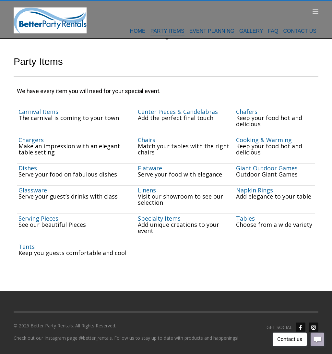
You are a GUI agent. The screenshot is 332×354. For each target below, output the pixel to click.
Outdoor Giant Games (267, 174)
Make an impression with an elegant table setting (69, 149)
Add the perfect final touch (175, 118)
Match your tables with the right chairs (183, 149)
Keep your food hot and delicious (269, 121)
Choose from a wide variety (274, 224)
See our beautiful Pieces (52, 224)
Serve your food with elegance (180, 174)
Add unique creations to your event (178, 228)
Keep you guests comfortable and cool (72, 253)
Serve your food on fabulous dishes (67, 174)
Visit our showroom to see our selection (180, 199)
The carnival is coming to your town (68, 118)
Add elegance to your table (273, 196)
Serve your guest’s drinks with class (68, 196)
